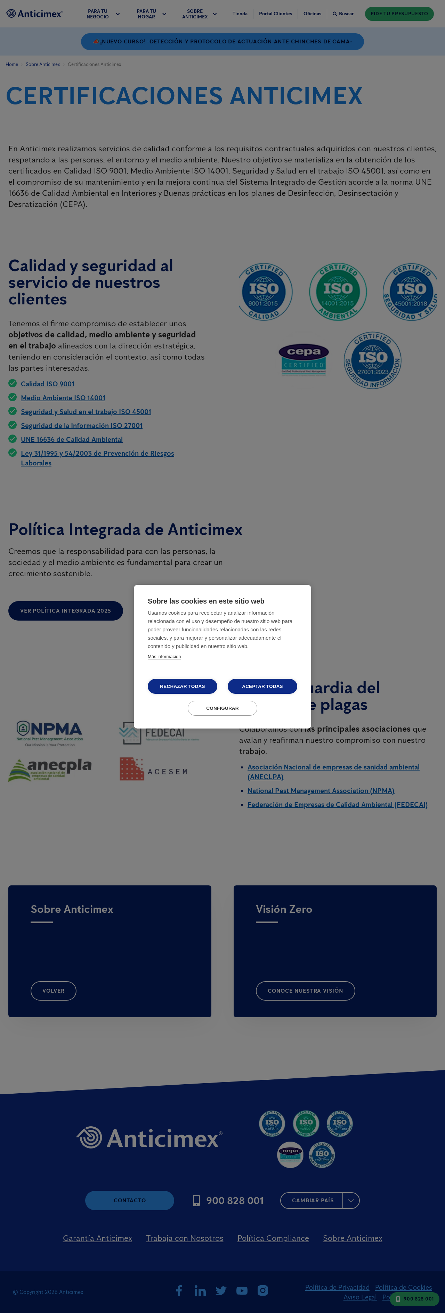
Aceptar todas (262, 686)
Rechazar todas (182, 686)
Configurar (222, 708)
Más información (164, 656)
